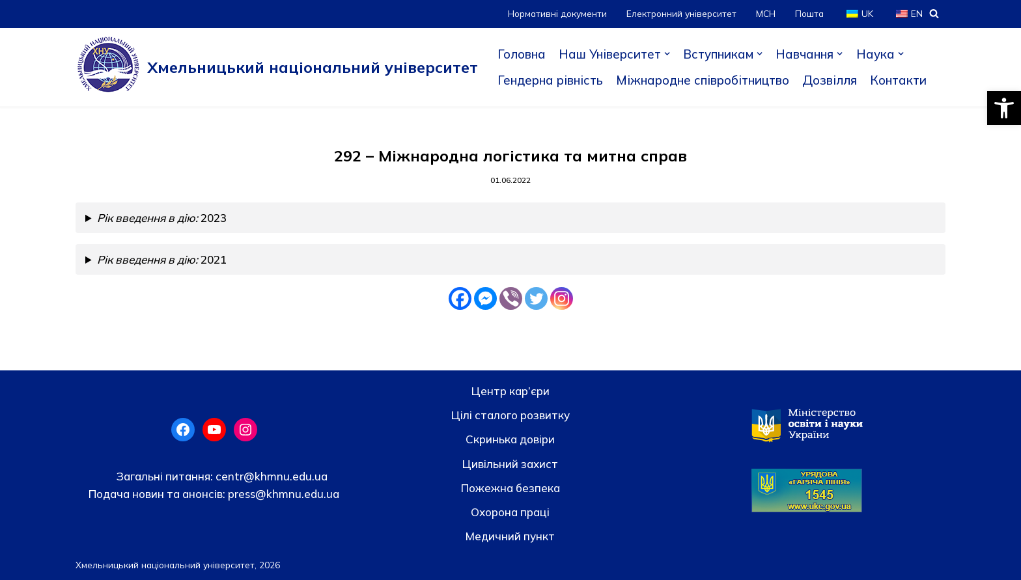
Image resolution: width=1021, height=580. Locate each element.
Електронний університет (681, 13)
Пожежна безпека (510, 488)
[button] (1004, 108)
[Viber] (510, 298)
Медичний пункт (510, 536)
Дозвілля (829, 80)
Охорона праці (510, 512)
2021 (162, 259)
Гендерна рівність (550, 80)
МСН (766, 13)
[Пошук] (934, 13)
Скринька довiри (510, 439)
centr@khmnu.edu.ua (270, 476)
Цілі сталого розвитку (510, 415)
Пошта (809, 13)
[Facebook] (460, 298)
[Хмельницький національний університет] (277, 67)
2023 (162, 218)
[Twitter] (536, 298)
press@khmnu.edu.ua (282, 494)
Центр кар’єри (510, 391)
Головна (521, 54)
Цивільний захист (510, 464)
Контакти (898, 80)
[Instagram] (561, 298)
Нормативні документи (557, 13)
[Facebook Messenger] (485, 298)
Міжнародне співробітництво (702, 80)
